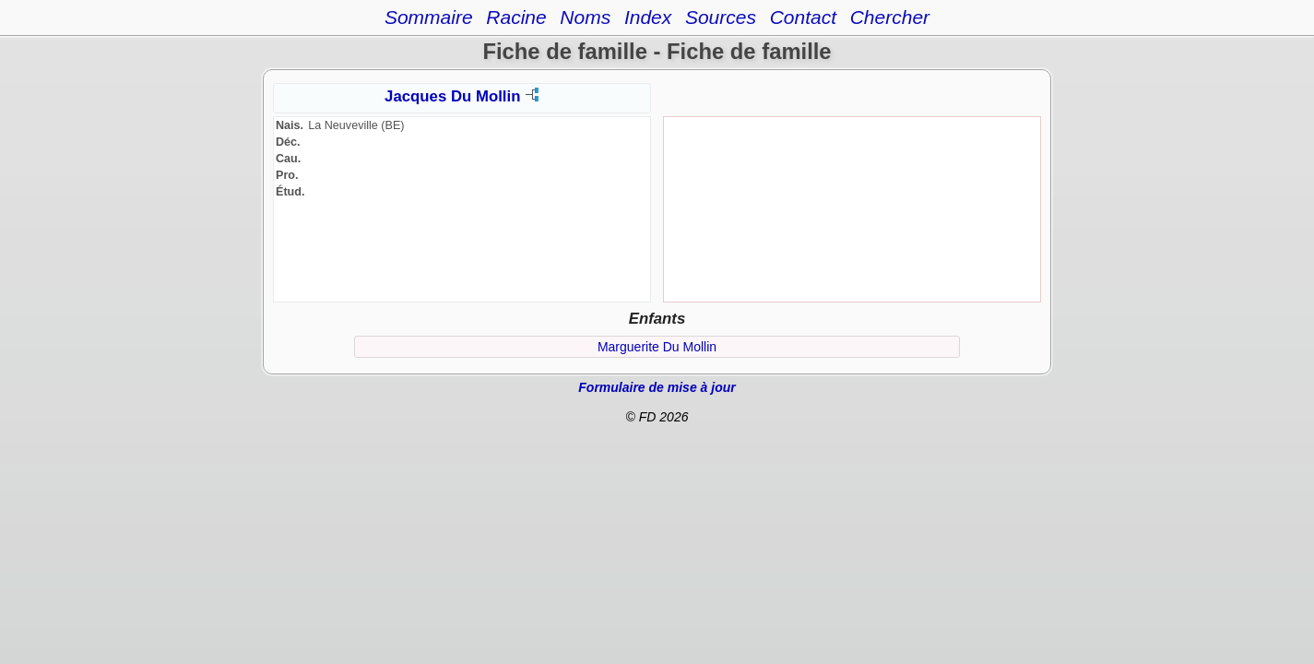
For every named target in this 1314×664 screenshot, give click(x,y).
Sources (720, 17)
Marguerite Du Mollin (657, 346)
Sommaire (429, 17)
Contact (803, 17)
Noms (585, 17)
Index (647, 17)
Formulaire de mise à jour (656, 387)
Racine (516, 17)
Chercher (889, 17)
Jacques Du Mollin (452, 96)
